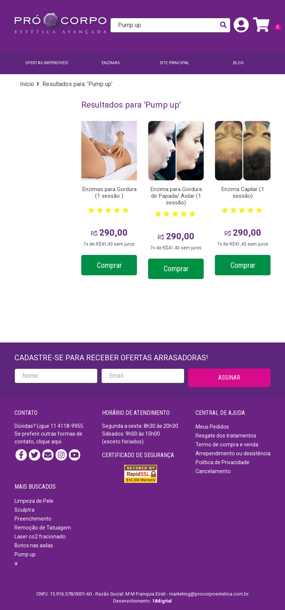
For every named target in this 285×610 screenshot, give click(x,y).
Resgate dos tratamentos (226, 436)
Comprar (109, 265)
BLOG (238, 62)
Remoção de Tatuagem (42, 528)
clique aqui (48, 442)
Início (27, 84)
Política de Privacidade (222, 462)
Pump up (25, 554)
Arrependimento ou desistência (233, 453)
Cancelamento (213, 471)
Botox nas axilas (33, 545)
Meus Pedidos (212, 427)
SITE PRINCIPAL (174, 62)
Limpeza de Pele (33, 501)
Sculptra (24, 510)
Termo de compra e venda (227, 444)
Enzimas (110, 62)
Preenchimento (33, 519)
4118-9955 (70, 426)
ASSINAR (229, 377)
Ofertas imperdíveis (46, 62)
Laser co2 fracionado (40, 537)
